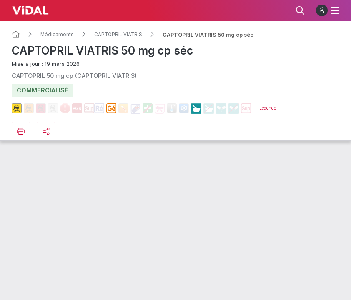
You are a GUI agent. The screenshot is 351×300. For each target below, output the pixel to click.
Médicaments (57, 35)
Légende (267, 107)
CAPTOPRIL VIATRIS (118, 35)
